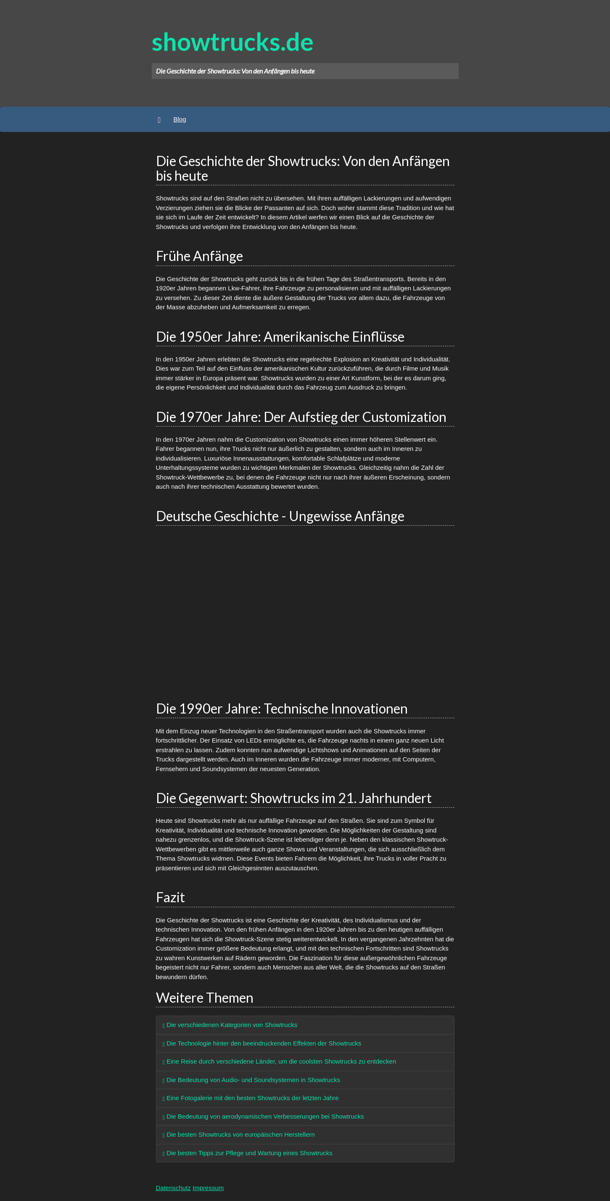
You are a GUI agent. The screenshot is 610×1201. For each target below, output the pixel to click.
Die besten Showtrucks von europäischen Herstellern (239, 1134)
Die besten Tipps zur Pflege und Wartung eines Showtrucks (248, 1152)
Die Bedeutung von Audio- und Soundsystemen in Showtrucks (251, 1079)
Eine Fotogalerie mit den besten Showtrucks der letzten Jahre (251, 1097)
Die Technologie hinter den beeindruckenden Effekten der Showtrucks (262, 1043)
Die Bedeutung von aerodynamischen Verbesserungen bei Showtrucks (263, 1116)
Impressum (208, 1187)
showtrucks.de (233, 41)
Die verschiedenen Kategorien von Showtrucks (230, 1024)
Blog (179, 119)
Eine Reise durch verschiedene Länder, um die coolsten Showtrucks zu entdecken (279, 1061)
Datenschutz (173, 1187)
